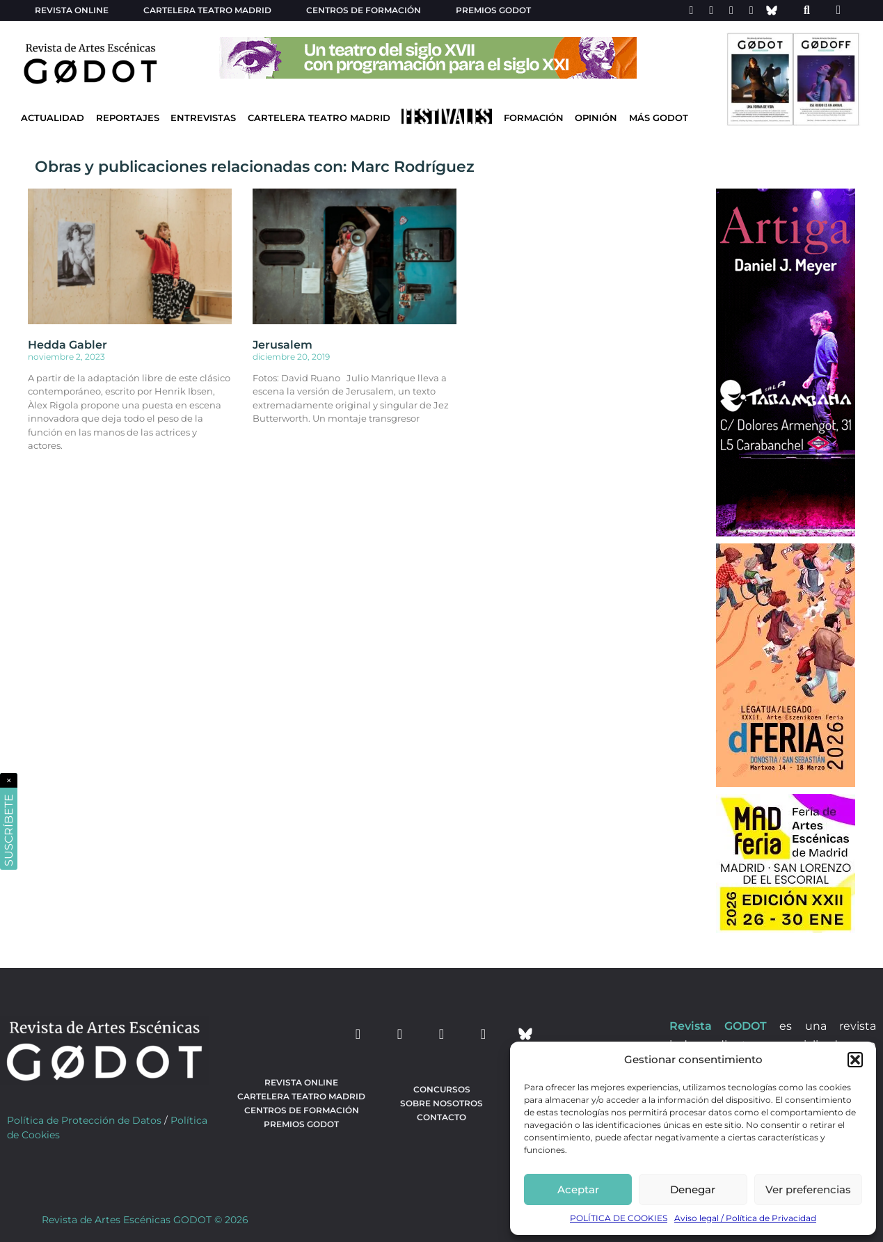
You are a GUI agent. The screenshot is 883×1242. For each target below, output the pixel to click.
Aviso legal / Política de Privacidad (745, 1218)
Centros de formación (363, 10)
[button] (855, 1060)
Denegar (692, 1189)
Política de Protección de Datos (84, 1120)
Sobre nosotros (441, 1103)
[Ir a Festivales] (446, 120)
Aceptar (578, 1189)
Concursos (441, 1089)
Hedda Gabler (67, 344)
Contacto (441, 1117)
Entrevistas (203, 118)
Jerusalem (282, 344)
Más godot (658, 118)
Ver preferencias (808, 1189)
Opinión (596, 118)
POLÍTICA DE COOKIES (618, 1218)
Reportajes (127, 118)
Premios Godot (493, 10)
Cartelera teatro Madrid (207, 10)
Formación (534, 118)
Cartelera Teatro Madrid (319, 118)
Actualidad (52, 118)
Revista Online (72, 10)
